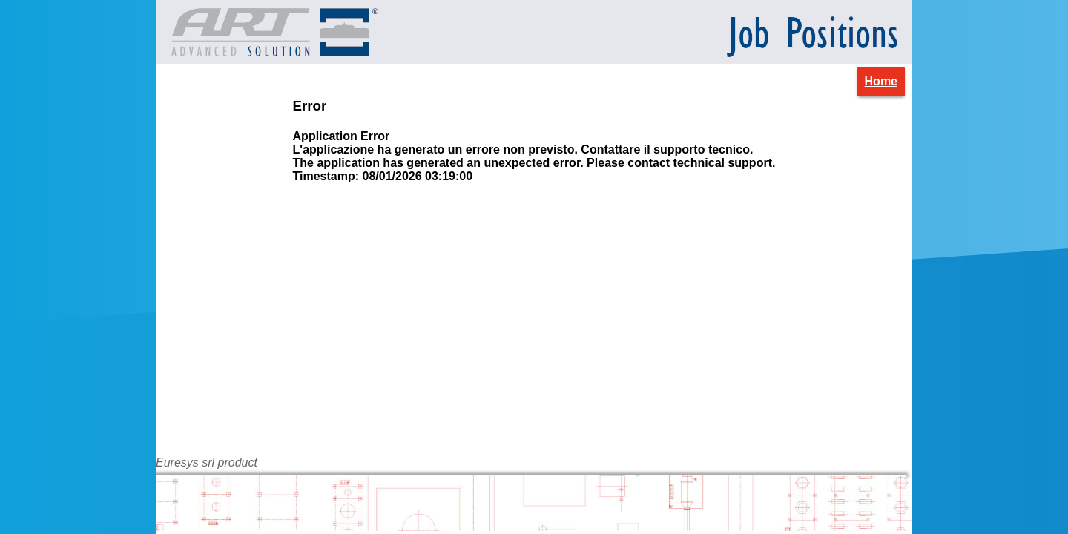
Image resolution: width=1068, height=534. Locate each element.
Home (881, 81)
